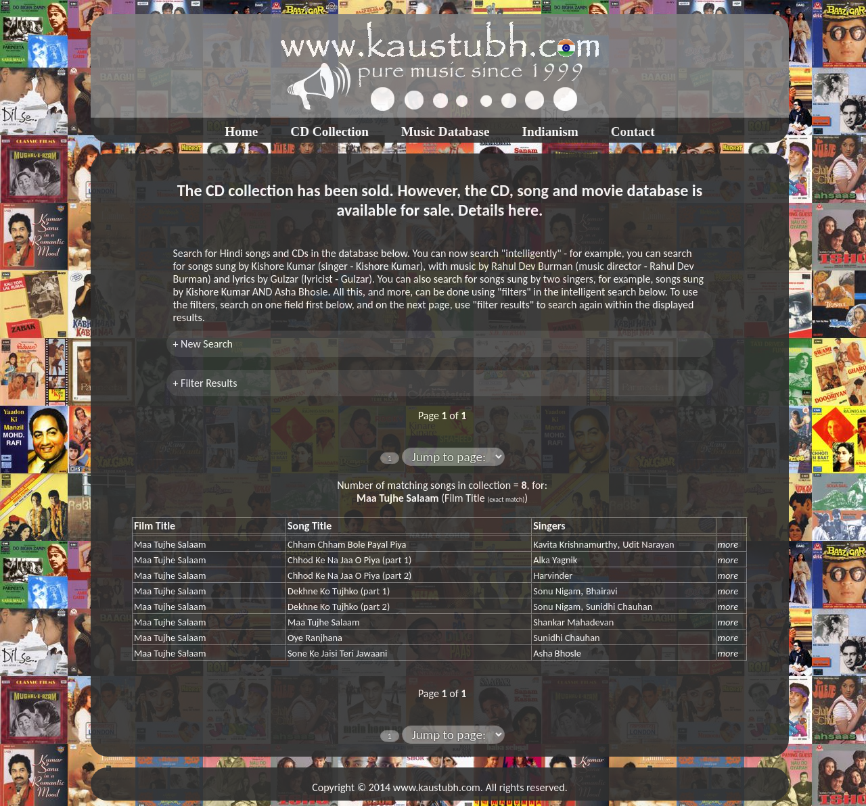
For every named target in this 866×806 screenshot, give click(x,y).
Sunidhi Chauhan (619, 606)
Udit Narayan (648, 544)
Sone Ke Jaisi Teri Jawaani (337, 653)
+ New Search (203, 343)
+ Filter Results (205, 383)
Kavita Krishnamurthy (575, 544)
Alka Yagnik (555, 560)
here (523, 210)
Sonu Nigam (556, 591)
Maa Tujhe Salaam (170, 544)
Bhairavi (602, 591)
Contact (633, 131)
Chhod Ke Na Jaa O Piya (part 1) (349, 560)
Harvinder (552, 575)
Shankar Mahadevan (573, 622)
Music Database (445, 131)
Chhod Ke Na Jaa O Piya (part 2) (349, 575)
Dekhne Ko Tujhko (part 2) (339, 606)
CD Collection (329, 131)
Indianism (550, 131)
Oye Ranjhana (315, 638)
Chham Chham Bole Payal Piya (347, 544)
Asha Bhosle (557, 653)
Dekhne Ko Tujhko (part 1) (339, 591)
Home (241, 131)
